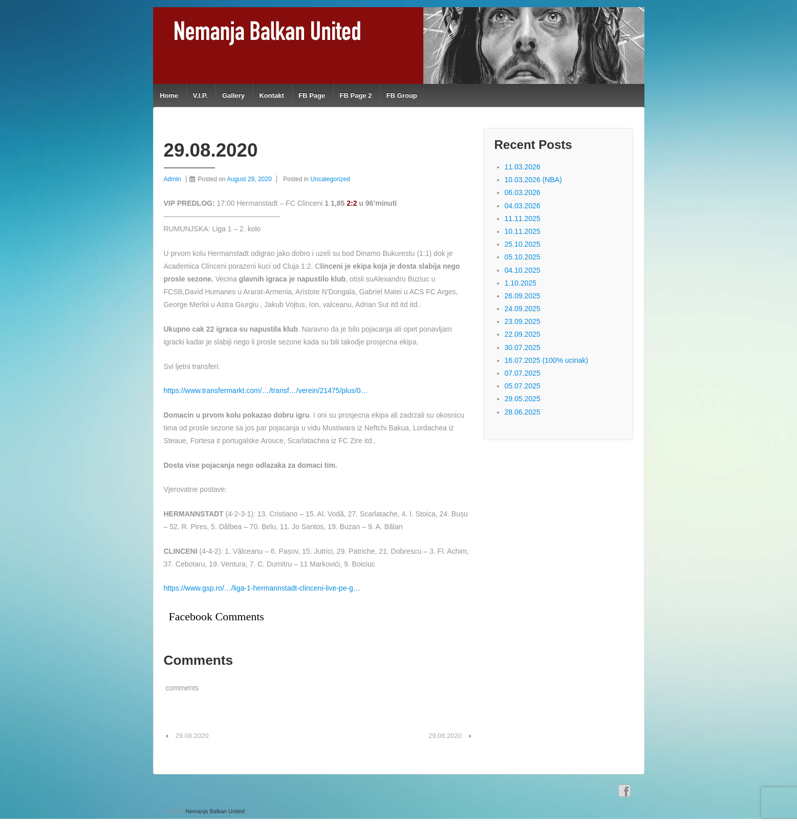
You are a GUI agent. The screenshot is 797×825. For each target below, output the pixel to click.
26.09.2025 (523, 296)
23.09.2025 (523, 321)
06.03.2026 (523, 192)
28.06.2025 (523, 412)
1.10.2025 (520, 283)
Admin (172, 179)
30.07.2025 (523, 347)
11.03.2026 (523, 167)
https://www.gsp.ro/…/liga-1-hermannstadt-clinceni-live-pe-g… (262, 588)
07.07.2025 (523, 373)
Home (169, 95)
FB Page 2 (356, 95)
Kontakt (271, 95)
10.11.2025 (523, 231)
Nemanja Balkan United (214, 811)
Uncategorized (330, 179)
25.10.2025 (523, 244)
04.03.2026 (523, 206)
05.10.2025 (523, 257)
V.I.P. (200, 95)
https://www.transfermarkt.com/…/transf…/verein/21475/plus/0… (266, 390)
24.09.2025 (523, 309)
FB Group (401, 95)
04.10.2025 (523, 270)
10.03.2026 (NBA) (533, 180)
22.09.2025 (523, 334)
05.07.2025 (523, 386)
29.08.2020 (191, 736)
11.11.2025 (523, 218)
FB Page (311, 95)
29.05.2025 (523, 399)
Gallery (233, 95)
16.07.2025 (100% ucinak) (546, 360)
